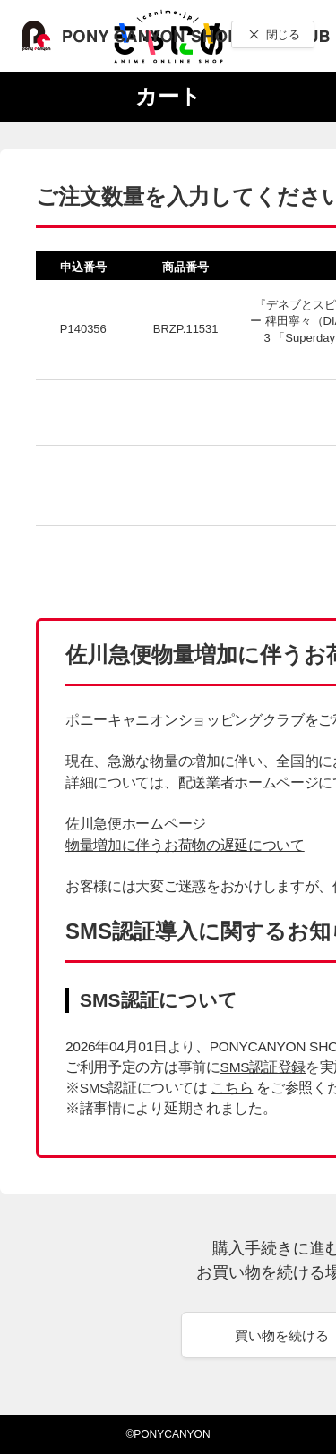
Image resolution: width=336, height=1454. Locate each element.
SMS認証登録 (263, 1067)
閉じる (282, 34)
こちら (232, 1087)
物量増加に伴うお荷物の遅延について (185, 845)
